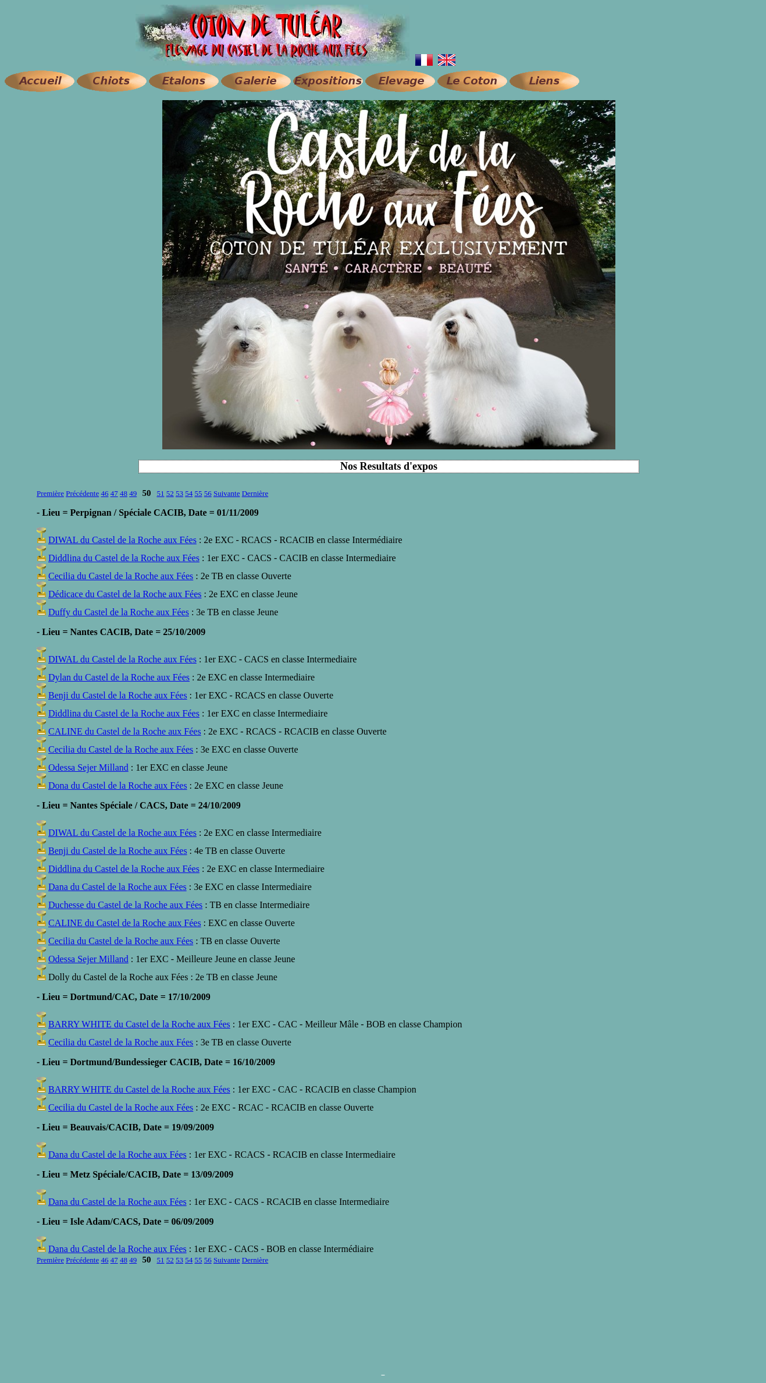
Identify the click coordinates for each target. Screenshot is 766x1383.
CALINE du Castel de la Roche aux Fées (124, 731)
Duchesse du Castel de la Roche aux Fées (125, 905)
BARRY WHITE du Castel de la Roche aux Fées (139, 1024)
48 (123, 493)
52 (170, 493)
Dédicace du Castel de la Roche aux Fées (124, 594)
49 (133, 493)
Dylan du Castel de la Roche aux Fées (119, 677)
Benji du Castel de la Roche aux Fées (117, 695)
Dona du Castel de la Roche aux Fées (117, 785)
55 (198, 493)
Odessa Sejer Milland (88, 767)
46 (104, 493)
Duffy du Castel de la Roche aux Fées (118, 612)
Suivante (226, 493)
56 (208, 493)
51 (160, 493)
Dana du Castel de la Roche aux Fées (117, 887)
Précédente (82, 493)
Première (50, 493)
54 (189, 493)
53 (179, 493)
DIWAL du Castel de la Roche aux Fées (122, 540)
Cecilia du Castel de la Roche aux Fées (120, 576)
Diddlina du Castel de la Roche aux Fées (123, 558)
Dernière (255, 493)
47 (114, 493)
